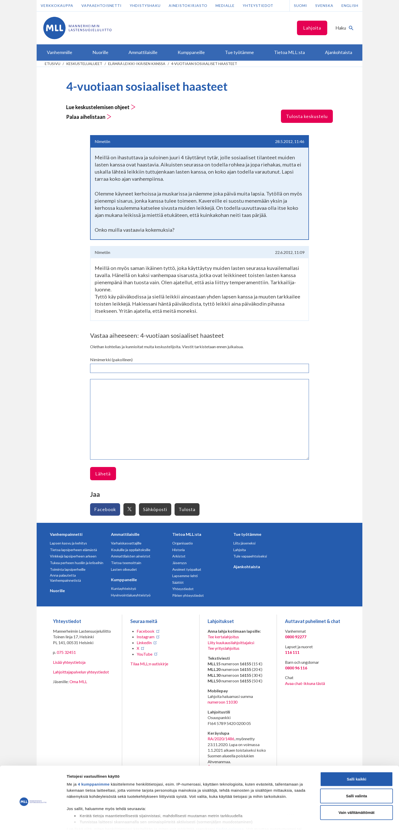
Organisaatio (182, 543)
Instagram (145, 636)
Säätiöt (178, 582)
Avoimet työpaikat (186, 569)
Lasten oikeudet (124, 569)
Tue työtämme (247, 534)
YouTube (144, 654)
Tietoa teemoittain (126, 563)
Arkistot (179, 556)
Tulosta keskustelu (307, 116)
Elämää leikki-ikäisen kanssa (136, 63)
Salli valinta (356, 774)
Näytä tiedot (272, 821)
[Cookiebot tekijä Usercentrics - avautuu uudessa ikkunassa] (33, 821)
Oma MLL (78, 681)
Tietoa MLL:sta (186, 534)
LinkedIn (144, 642)
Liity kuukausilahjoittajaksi (231, 642)
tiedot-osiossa (230, 807)
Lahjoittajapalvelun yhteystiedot (81, 671)
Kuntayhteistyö (123, 588)
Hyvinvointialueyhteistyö (131, 595)
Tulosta (187, 509)
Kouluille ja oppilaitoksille (130, 550)
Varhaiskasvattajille (126, 543)
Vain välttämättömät (356, 790)
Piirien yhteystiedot (188, 595)
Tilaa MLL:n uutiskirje (149, 663)
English (349, 5)
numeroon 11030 (222, 701)
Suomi (300, 5)
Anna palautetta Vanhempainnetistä (65, 577)
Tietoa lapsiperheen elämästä (73, 550)
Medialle (225, 5)
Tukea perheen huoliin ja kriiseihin (76, 563)
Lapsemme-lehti (185, 576)
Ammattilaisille (125, 534)
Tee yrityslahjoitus (223, 648)
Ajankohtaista (246, 566)
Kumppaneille (124, 579)
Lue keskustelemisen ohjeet (101, 107)
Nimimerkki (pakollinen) (111, 359)
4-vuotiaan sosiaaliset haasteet (204, 63)
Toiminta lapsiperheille (68, 569)
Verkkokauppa (57, 5)
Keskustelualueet (84, 63)
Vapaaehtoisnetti (101, 5)
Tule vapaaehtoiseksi (250, 556)
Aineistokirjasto (188, 5)
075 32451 (66, 652)
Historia (178, 550)
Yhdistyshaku (145, 5)
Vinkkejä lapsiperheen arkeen (73, 556)
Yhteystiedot (258, 5)
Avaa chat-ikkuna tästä (305, 683)
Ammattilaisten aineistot (130, 556)
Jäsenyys (179, 563)
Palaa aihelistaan (88, 117)
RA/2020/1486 (221, 738)
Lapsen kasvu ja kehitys (68, 543)
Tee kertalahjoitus (223, 636)
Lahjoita (312, 28)
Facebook (105, 509)
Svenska (324, 5)
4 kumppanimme (94, 762)
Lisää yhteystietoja (69, 662)
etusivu (52, 63)
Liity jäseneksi (244, 543)
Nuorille (57, 590)
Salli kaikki (356, 757)
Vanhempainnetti (66, 534)
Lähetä (103, 473)
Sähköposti (155, 509)
